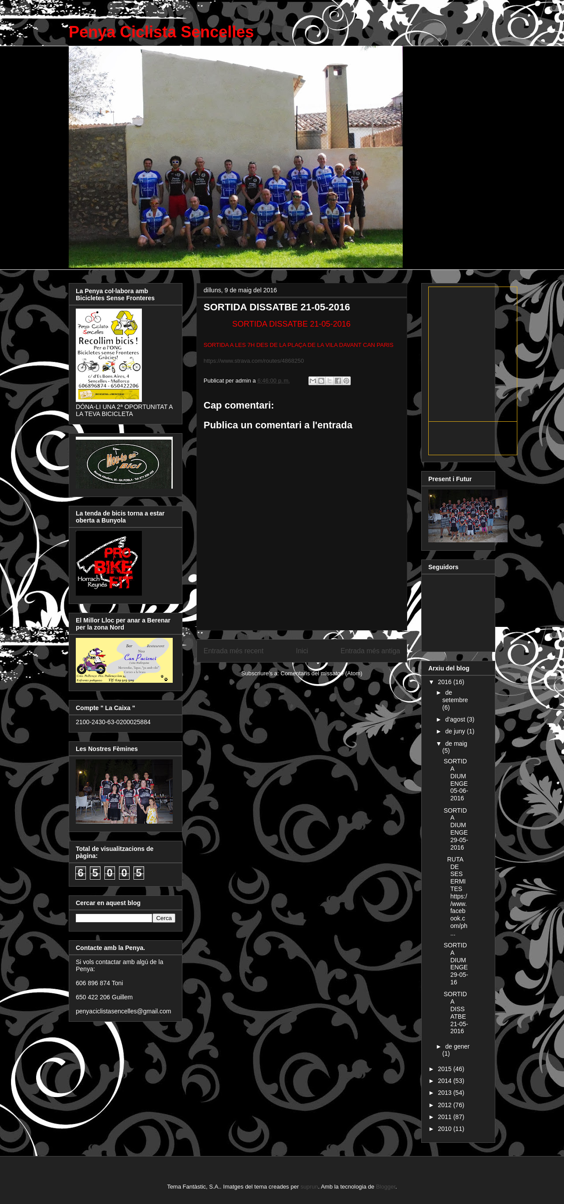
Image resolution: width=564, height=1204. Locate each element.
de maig (456, 743)
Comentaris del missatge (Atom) (322, 673)
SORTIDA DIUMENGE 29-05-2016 (456, 829)
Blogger (385, 1186)
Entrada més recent (233, 651)
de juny (456, 731)
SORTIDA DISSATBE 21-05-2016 (456, 1012)
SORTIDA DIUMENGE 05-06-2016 (456, 780)
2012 (445, 1104)
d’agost (456, 719)
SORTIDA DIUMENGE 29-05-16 (456, 964)
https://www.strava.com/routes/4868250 (254, 360)
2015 (445, 1068)
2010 (445, 1128)
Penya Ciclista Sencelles (161, 32)
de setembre (455, 696)
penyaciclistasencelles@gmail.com (123, 1011)
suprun (309, 1186)
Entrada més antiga (370, 651)
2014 (445, 1080)
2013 (445, 1092)
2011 (445, 1116)
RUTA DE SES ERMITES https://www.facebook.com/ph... (456, 896)
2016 (445, 681)
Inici (302, 651)
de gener (457, 1046)
